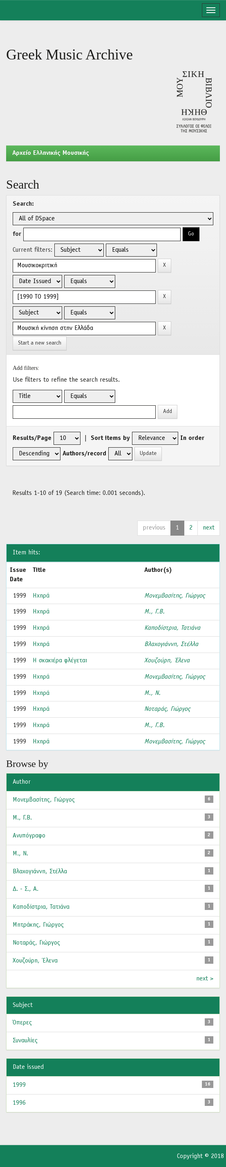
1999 (19, 1085)
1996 (19, 1103)
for (17, 234)
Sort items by (110, 438)
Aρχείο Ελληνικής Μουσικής (50, 153)
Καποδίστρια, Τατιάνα (172, 628)
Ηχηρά (41, 596)
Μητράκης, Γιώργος (38, 925)
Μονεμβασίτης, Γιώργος (174, 596)
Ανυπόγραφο (29, 836)
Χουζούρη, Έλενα (167, 660)
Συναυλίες (25, 1040)
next (209, 528)
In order (192, 438)
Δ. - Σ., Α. (25, 889)
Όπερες (22, 1023)
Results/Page (32, 438)
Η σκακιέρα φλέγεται (60, 660)
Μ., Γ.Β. (154, 612)
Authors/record (84, 454)
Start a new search (39, 343)
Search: (23, 204)
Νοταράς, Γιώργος (167, 709)
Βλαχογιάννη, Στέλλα (171, 644)
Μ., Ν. (152, 693)
